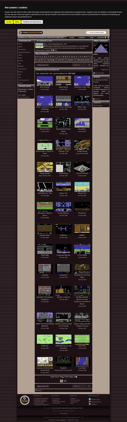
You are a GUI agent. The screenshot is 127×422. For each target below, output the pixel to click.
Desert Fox (82, 193)
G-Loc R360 (82, 255)
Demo (20, 58)
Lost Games (22, 69)
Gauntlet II (63, 275)
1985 (66, 133)
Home (20, 44)
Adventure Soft (59, 370)
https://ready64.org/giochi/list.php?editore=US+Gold (67, 408)
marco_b (97, 99)
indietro (38, 390)
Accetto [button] (9, 22)
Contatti (71, 37)
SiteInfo (73, 398)
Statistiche (74, 402)
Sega (77, 153)
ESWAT (82, 235)
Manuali (20, 66)
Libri (19, 63)
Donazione (101, 37)
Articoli (20, 61)
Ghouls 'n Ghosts (63, 297)
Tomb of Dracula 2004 (59, 401)
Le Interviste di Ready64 (41, 398)
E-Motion (63, 235)
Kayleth (63, 368)
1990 (84, 109)
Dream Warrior (63, 213)
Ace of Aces (45, 87)
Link (19, 77)
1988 (47, 217)
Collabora (82, 37)
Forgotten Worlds (63, 255)
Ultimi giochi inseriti (83, 60)
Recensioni (22, 49)
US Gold (43, 89)
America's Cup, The (82, 87)
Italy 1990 (82, 346)
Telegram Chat (94, 399)
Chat (72, 403)
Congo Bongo (82, 151)
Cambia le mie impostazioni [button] (32, 22)
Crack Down (63, 173)
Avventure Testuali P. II (40, 401)
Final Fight (45, 255)
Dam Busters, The (45, 193)
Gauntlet (45, 275)
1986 (47, 89)
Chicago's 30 (63, 151)
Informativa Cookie (54, 420)
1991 (66, 89)
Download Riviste (24, 52)
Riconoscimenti (75, 400)
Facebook (93, 404)
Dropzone (82, 213)
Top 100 (40, 60)
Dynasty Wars (45, 235)
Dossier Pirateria (39, 403)
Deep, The (63, 193)
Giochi (20, 47)
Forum (20, 83)
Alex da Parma (99, 73)
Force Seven (56, 398)
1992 (47, 131)
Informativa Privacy (72, 420)
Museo (20, 72)
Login (20, 97)
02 (65, 381)
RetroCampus (98, 105)
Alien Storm (63, 87)
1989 (66, 153)
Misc (19, 74)
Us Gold (80, 215)
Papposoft (55, 400)
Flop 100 (61, 60)
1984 (66, 109)
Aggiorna (63, 420)
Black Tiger (82, 107)
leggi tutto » (105, 69)
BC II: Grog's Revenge (63, 107)
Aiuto (91, 37)
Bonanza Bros (45, 129)
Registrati (26, 97)
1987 (85, 131)
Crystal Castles (82, 173)
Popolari (70, 60)
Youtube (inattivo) (95, 402)
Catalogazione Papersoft (41, 404)
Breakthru (82, 129)
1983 (47, 156)
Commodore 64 (23, 80)
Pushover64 (56, 403)
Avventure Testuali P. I (40, 400)
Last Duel (82, 368)
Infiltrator (45, 346)
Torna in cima (63, 413)
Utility (20, 55)
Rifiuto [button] (17, 22)
